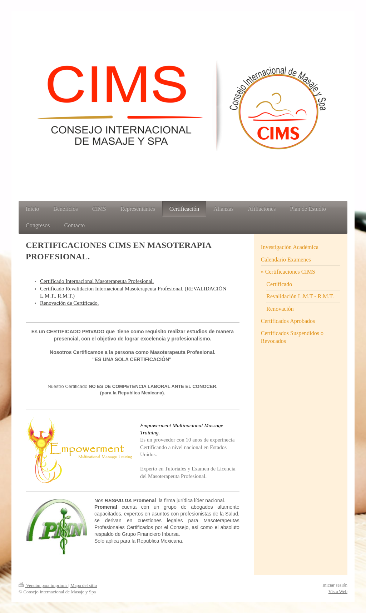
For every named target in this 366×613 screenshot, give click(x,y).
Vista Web (337, 591)
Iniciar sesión (334, 585)
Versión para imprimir (43, 585)
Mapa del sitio (83, 585)
